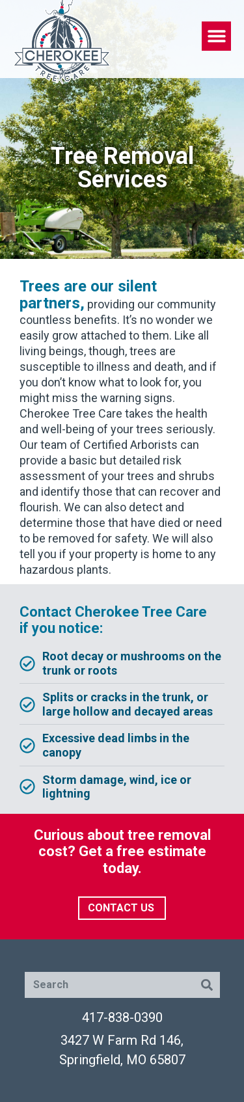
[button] (216, 36)
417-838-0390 (122, 1017)
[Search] (207, 985)
